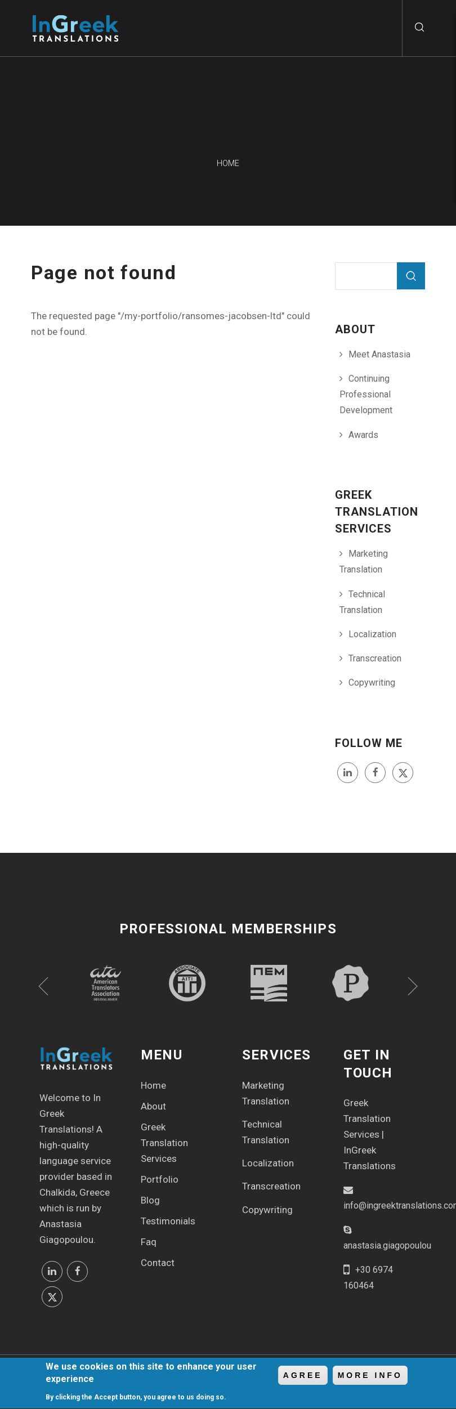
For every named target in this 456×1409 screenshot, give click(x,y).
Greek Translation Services (164, 1142)
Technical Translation (362, 602)
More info (370, 1378)
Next (412, 986)
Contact (158, 1262)
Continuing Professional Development (365, 394)
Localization (372, 634)
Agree (303, 1378)
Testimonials (168, 1221)
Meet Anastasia (379, 354)
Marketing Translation (363, 561)
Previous (43, 986)
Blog (150, 1200)
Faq (149, 1241)
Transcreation (374, 658)
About (153, 1106)
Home (153, 1085)
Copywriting (371, 682)
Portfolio (159, 1179)
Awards (363, 435)
